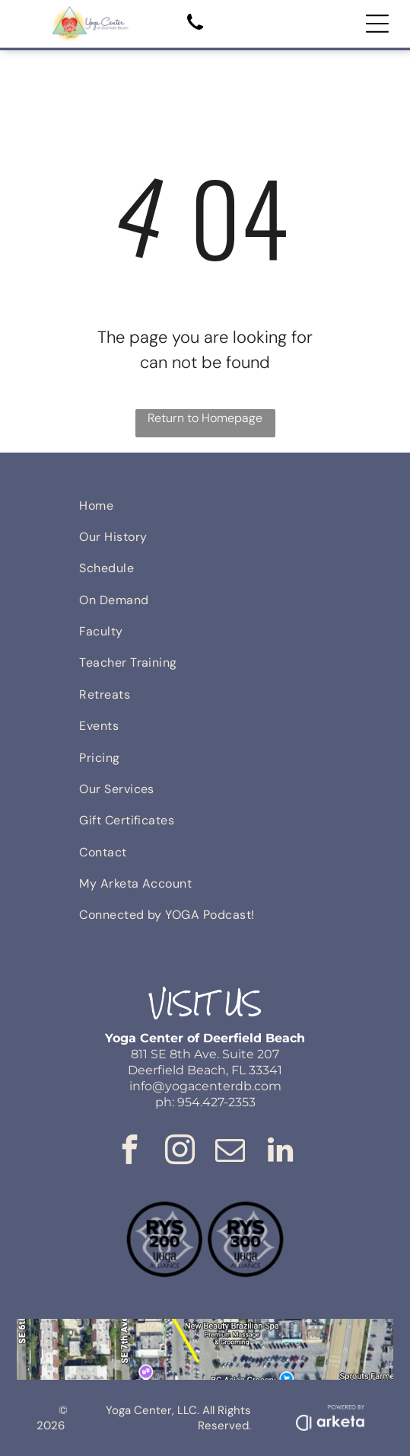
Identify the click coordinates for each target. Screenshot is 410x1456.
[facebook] (130, 1152)
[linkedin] (281, 1152)
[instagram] (180, 1152)
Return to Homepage (205, 418)
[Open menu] (377, 23)
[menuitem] (205, 504)
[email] (230, 1152)
